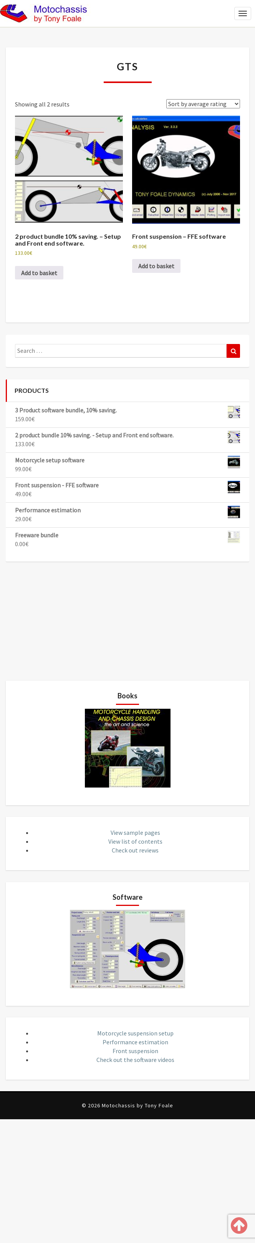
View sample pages (135, 832)
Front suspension (135, 1051)
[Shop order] (203, 103)
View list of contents (135, 841)
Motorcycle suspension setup (135, 1033)
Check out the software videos (135, 1060)
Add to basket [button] (39, 273)
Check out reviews (135, 850)
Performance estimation (135, 1042)
